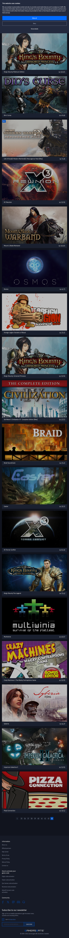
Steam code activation (8, 880)
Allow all (34, 18)
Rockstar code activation (9, 887)
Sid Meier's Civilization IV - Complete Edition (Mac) (21, 419)
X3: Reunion (8, 202)
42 (45, 819)
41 (41, 819)
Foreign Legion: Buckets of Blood (15, 332)
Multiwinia (7, 637)
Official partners (6, 848)
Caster (6, 506)
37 (28, 819)
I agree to (10, 919)
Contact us (5, 866)
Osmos (6, 289)
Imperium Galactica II (11, 767)
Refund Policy (6, 862)
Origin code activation (8, 876)
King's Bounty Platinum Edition (14, 72)
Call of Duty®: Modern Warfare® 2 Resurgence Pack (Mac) (23, 159)
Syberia (6, 724)
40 (38, 819)
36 (25, 819)
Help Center (5, 852)
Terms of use (5, 855)
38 (31, 819)
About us (4, 845)
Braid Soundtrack (9, 463)
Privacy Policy (6, 859)
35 (21, 819)
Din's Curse (7, 115)
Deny (34, 23)
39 (35, 819)
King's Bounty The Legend (12, 593)
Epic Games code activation (10, 883)
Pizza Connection (9, 811)
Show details (34, 29)
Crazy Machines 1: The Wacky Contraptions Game (20, 680)
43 (48, 819)
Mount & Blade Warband (12, 246)
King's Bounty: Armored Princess (15, 376)
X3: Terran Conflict (10, 550)
